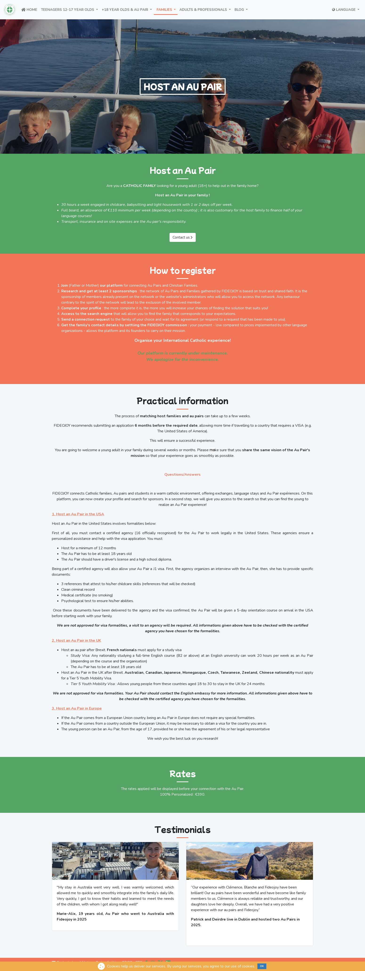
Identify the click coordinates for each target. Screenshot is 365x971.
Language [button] (344, 9)
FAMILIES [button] (167, 9)
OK (262, 966)
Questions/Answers (182, 474)
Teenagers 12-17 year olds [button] (70, 9)
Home (30, 9)
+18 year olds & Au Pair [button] (128, 9)
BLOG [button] (242, 9)
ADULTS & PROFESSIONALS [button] (206, 9)
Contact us (183, 237)
